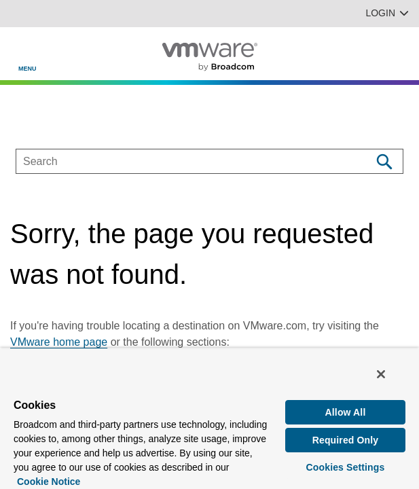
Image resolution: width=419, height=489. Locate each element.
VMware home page (58, 342)
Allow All (345, 412)
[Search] (384, 161)
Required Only (345, 440)
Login (387, 12)
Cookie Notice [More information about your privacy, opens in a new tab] (48, 481)
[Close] (381, 374)
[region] (209, 418)
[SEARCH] (179, 161)
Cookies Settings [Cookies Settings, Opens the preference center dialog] (345, 467)
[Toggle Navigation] (21, 48)
